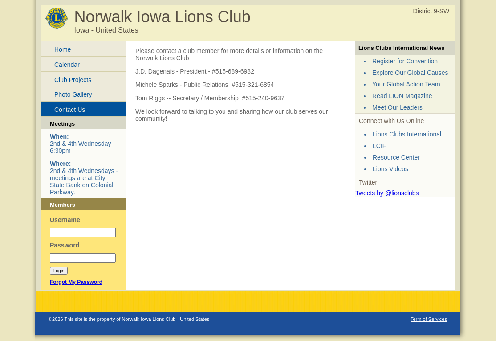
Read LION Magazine (402, 95)
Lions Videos (390, 169)
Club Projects (72, 79)
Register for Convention (405, 61)
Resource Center (396, 157)
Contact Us (69, 109)
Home (62, 49)
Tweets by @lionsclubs (387, 193)
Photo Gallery (73, 94)
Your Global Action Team (406, 84)
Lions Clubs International (407, 134)
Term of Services (429, 319)
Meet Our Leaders (397, 107)
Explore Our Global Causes (410, 72)
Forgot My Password (76, 282)
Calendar (67, 64)
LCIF (379, 145)
